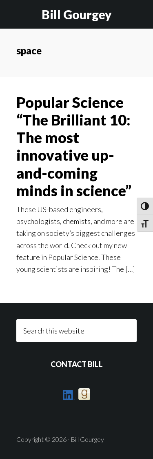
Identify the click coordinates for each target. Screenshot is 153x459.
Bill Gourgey (77, 14)
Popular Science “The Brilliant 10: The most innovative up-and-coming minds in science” (73, 146)
